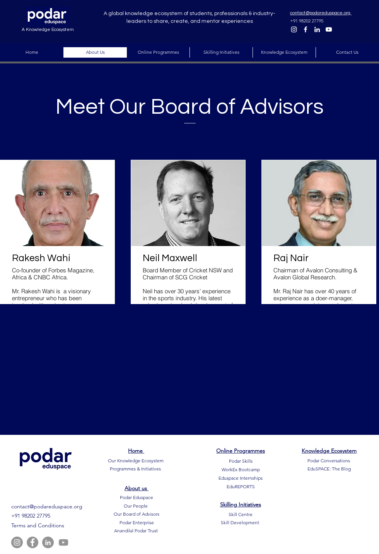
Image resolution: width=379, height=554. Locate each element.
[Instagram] (294, 29)
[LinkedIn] (317, 29)
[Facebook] (305, 29)
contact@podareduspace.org (46, 506)
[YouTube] (329, 29)
